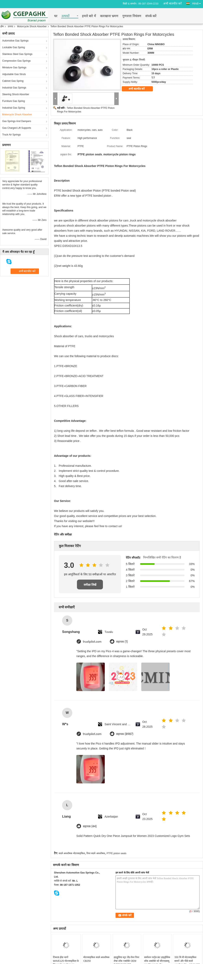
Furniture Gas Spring (13, 101)
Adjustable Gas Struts (14, 74)
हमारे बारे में (89, 16)
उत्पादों (65, 16)
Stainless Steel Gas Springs (17, 54)
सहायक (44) (90, 826)
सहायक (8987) (124, 734)
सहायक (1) (122, 641)
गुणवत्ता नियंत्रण (131, 16)
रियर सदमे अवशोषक (95, 853)
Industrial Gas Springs (14, 87)
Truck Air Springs (11, 134)
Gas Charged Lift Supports (16, 127)
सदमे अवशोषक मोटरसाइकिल (72, 853)
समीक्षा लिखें (90, 584)
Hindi (197, 2)
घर (55, 16)
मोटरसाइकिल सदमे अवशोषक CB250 (96, 959)
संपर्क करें (151, 16)
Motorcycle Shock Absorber (32, 26)
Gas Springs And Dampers (16, 121)
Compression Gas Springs (16, 60)
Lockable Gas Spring (13, 47)
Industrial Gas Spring (13, 107)
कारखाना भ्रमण (109, 16)
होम (2, 26)
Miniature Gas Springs (14, 67)
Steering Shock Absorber (15, 94)
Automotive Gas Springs (15, 40)
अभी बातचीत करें (172, 3)
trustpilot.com (92, 641)
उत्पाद (10, 26)
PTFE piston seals (116, 853)
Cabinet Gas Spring (13, 81)
